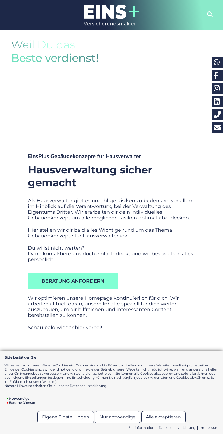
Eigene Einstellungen (65, 417)
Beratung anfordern (73, 281)
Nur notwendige (118, 417)
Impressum (209, 428)
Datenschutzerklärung (177, 428)
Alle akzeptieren (163, 417)
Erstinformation (141, 428)
